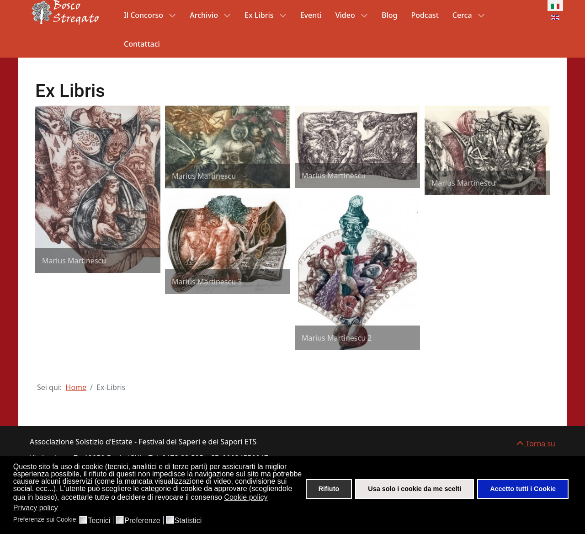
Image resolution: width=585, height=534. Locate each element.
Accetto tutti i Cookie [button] (523, 488)
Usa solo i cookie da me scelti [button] (414, 488)
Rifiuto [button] (329, 488)
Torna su (535, 443)
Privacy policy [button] (35, 508)
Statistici (188, 520)
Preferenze (142, 520)
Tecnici (99, 520)
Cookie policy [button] (245, 497)
